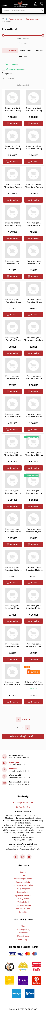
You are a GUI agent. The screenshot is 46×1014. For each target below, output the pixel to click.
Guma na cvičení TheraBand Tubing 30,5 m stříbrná (12, 185)
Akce (23, 926)
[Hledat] (41, 10)
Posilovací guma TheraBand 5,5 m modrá (33, 568)
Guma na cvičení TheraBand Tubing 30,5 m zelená (33, 185)
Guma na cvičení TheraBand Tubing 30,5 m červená (12, 147)
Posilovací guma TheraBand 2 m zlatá (33, 338)
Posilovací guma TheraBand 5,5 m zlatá (33, 606)
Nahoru (26, 719)
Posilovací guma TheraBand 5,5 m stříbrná (12, 606)
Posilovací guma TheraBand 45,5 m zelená (12, 492)
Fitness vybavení (15, 19)
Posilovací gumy (32, 19)
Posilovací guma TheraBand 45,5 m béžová (33, 377)
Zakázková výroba (23, 905)
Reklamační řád (23, 892)
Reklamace (23, 932)
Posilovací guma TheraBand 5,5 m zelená (12, 683)
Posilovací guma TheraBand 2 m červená (33, 262)
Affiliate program (23, 939)
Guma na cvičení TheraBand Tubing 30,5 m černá (33, 109)
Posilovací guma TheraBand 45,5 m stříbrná (33, 453)
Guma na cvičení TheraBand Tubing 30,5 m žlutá (12, 224)
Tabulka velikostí (23, 908)
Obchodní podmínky (23, 878)
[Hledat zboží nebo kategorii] (23, 10)
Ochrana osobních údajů (23, 885)
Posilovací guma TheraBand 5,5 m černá (33, 530)
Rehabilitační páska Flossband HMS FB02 (33, 683)
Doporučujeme (10, 50)
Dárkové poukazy (23, 929)
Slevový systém (23, 898)
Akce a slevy (14, 762)
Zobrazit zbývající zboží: (23, 736)
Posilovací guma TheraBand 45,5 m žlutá (12, 530)
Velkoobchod (23, 902)
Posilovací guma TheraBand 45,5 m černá (12, 415)
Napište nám (24, 807)
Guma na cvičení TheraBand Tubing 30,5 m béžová (12, 109)
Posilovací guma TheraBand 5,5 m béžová (33, 645)
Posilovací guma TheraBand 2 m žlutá (12, 377)
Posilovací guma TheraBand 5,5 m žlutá (12, 645)
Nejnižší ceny (25, 50)
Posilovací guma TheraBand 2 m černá (12, 262)
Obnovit (24, 43)
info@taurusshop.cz (24, 802)
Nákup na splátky (23, 888)
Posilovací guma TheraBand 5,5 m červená (12, 568)
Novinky (23, 872)
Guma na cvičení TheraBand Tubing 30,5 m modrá (33, 147)
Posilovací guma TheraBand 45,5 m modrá (12, 453)
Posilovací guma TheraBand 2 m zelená (12, 338)
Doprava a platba (23, 882)
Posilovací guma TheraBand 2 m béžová (33, 224)
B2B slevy (13, 768)
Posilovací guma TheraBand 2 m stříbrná (33, 300)
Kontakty (23, 912)
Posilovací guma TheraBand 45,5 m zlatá (33, 492)
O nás (23, 875)
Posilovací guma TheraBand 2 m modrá (12, 300)
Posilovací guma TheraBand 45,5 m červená (33, 415)
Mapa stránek (23, 936)
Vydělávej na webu (23, 895)
